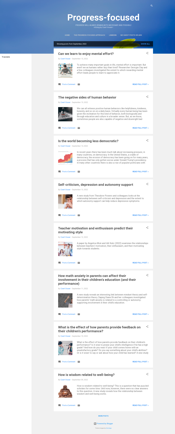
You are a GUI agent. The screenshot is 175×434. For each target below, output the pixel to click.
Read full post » (141, 84)
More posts (103, 416)
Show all (145, 44)
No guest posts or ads (131, 35)
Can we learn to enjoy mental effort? (86, 54)
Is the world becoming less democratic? (88, 141)
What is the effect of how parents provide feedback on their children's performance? (99, 329)
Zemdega (108, 428)
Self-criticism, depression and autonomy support (95, 185)
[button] (147, 53)
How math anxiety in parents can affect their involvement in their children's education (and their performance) (97, 280)
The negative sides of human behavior (87, 97)
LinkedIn (113, 35)
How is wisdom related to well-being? (86, 375)
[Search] (151, 6)
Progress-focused (103, 17)
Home (67, 35)
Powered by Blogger (103, 424)
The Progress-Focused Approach (89, 35)
